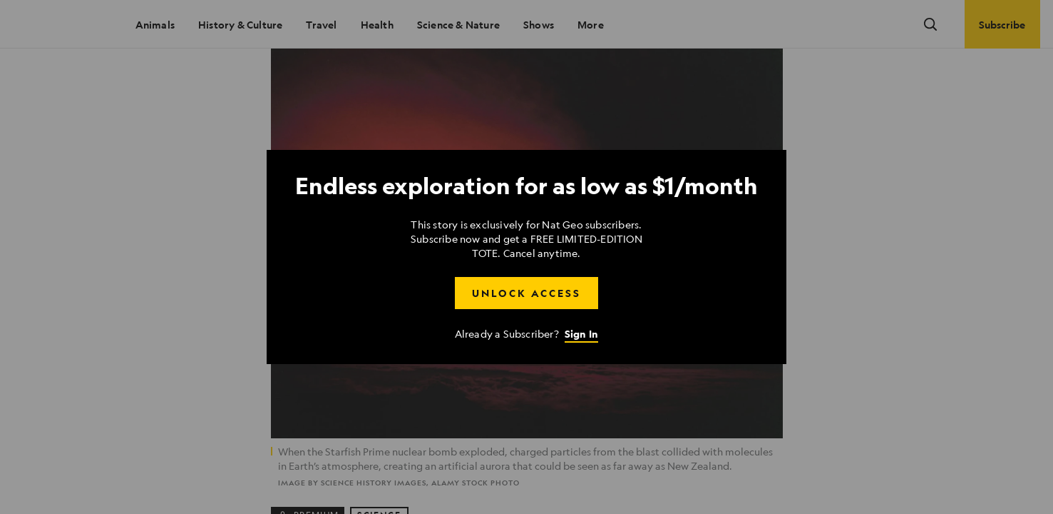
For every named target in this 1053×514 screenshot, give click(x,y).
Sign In (581, 334)
